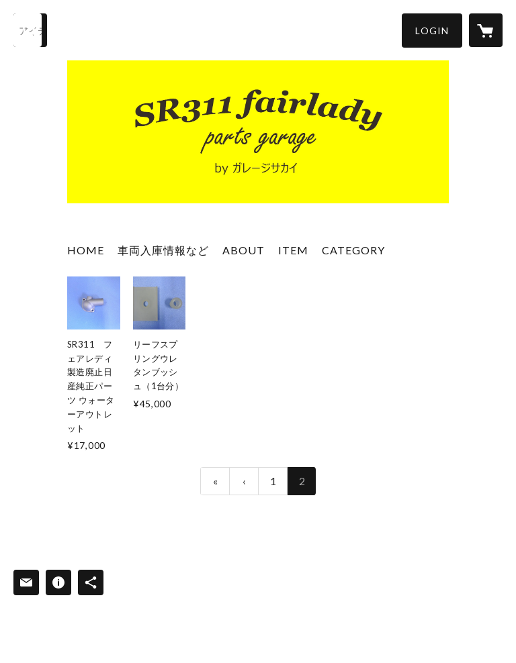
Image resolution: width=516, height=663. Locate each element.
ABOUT (243, 250)
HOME (85, 250)
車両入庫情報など (163, 250)
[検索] (30, 30)
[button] (432, 30)
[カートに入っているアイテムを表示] (486, 30)
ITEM (293, 250)
